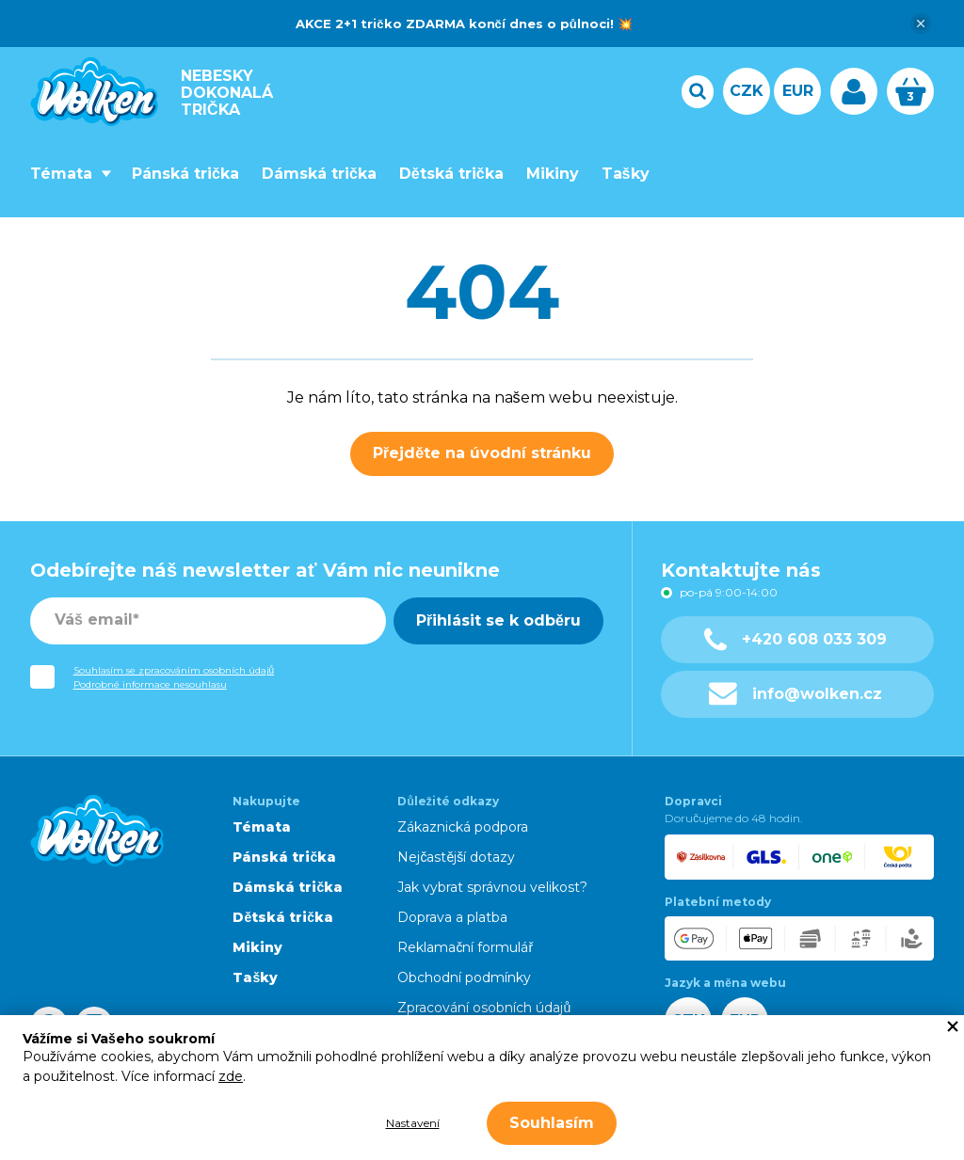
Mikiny (552, 174)
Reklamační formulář (465, 947)
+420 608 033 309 (795, 639)
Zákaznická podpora (462, 826)
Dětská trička (451, 174)
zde (230, 1076)
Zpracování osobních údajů (483, 1007)
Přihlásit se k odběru (498, 620)
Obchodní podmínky (464, 977)
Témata (61, 174)
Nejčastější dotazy (456, 857)
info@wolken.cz (796, 694)
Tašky (626, 174)
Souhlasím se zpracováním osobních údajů (174, 670)
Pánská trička (185, 174)
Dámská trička (319, 174)
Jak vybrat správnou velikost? (492, 887)
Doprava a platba (452, 917)
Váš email (94, 619)
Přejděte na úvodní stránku (482, 453)
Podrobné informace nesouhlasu (150, 684)
